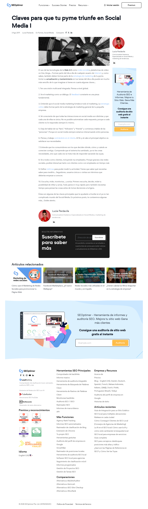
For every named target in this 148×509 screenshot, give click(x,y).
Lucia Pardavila (27, 33)
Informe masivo (63, 377)
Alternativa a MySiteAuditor (68, 480)
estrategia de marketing (83, 76)
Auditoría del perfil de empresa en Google (71, 443)
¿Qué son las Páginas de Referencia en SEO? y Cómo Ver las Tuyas (110, 450)
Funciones (44, 5)
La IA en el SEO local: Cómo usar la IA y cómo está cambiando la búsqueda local (111, 429)
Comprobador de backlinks (68, 374)
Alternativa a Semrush (66, 484)
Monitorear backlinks (65, 398)
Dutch (110, 387)
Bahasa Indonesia (116, 384)
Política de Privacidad (65, 504)
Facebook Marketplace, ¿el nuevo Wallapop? (57, 287)
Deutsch (121, 381)
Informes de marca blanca (67, 408)
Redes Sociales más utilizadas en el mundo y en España (89, 287)
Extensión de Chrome (66, 431)
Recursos (82, 5)
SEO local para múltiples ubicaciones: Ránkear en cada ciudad (110, 416)
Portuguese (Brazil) (102, 391)
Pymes (40, 33)
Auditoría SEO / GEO (65, 401)
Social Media (49, 33)
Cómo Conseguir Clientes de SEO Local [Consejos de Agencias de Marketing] (111, 422)
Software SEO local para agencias (71, 458)
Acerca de (98, 374)
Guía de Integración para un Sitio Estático (111, 410)
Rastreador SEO (63, 405)
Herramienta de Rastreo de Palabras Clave (72, 393)
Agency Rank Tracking (66, 420)
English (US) (105, 381)
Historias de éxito (101, 401)
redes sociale (83, 70)
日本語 (103, 387)
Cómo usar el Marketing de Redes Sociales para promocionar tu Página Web (26, 288)
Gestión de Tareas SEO (66, 471)
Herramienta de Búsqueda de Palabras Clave (73, 386)
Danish (114, 381)
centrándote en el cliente (64, 138)
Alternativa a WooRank (66, 491)
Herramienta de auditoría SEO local (71, 454)
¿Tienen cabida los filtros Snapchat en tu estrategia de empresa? (121, 287)
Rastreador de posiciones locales (70, 451)
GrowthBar (61, 448)
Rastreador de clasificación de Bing (71, 427)
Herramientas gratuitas (66, 437)
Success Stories (59, 5)
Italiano (97, 387)
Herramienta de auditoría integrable (72, 381)
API (58, 411)
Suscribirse (99, 237)
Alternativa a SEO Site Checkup (70, 487)
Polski (116, 387)
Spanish (97, 384)
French (105, 384)
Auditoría (124, 129)
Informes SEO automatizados (69, 424)
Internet (97, 73)
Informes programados (66, 465)
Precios (72, 5)
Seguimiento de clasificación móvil (71, 461)
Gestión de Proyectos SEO (68, 468)
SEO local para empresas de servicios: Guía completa (110, 436)
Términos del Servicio (83, 504)
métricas (50, 169)
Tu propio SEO (63, 434)
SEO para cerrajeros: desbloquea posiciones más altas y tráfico (108, 443)
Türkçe (114, 391)
